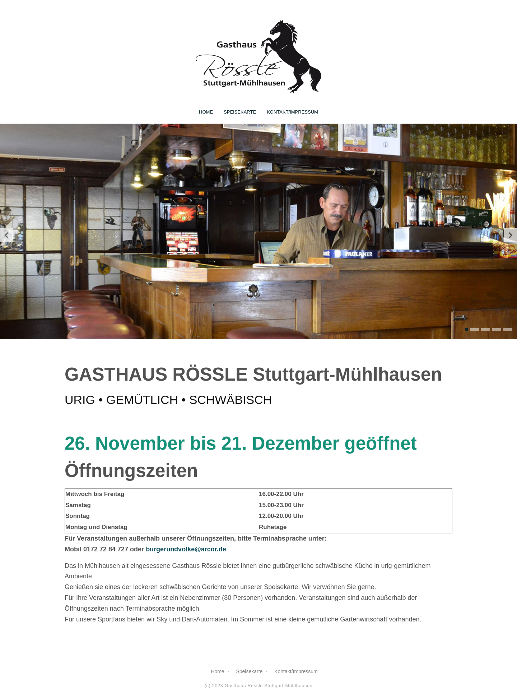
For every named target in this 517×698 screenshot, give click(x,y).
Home (206, 111)
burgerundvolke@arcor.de (186, 548)
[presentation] (6, 234)
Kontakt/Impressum (292, 111)
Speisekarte (240, 111)
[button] (466, 328)
